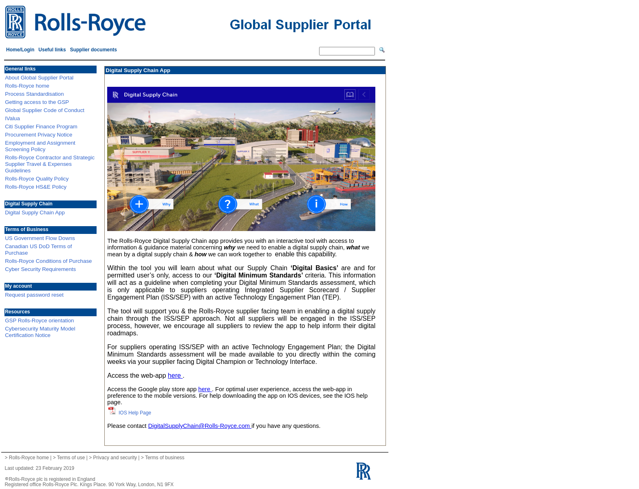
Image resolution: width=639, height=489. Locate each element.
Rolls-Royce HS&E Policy (35, 187)
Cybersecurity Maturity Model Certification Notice (40, 332)
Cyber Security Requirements (40, 269)
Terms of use (71, 457)
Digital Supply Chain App (35, 212)
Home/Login (20, 50)
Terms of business (165, 457)
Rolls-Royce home (27, 86)
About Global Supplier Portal (39, 78)
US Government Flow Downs (40, 238)
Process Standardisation (34, 94)
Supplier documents (93, 50)
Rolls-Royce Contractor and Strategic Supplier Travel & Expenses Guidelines (50, 164)
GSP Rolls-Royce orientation (39, 320)
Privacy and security (115, 457)
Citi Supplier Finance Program (41, 126)
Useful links (52, 50)
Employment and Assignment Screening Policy (40, 146)
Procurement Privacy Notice (38, 135)
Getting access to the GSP (37, 102)
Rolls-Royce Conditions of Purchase (48, 261)
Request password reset (34, 295)
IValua (12, 118)
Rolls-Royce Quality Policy (36, 179)
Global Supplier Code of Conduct (44, 110)
